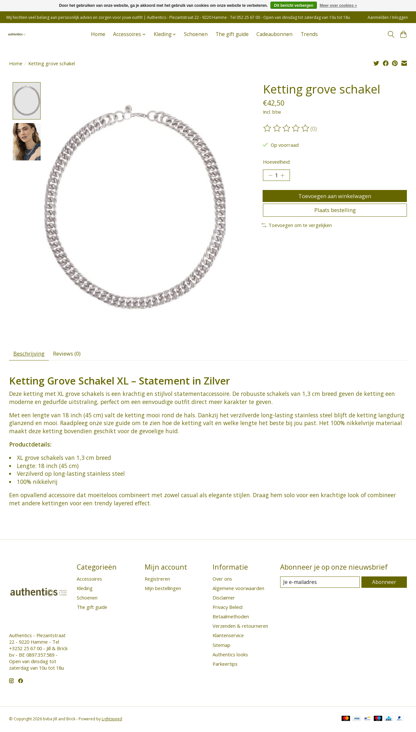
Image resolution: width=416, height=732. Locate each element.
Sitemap (221, 646)
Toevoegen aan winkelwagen (334, 198)
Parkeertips (225, 666)
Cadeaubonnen (274, 34)
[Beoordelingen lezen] (286, 128)
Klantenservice (228, 637)
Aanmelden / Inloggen (388, 17)
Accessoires (89, 580)
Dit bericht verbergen (293, 5)
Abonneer (384, 584)
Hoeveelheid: (277, 161)
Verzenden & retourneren (240, 628)
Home (98, 34)
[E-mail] (320, 584)
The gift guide (232, 34)
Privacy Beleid (227, 609)
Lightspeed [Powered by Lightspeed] (112, 721)
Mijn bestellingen (163, 590)
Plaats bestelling (335, 215)
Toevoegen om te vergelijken (297, 231)
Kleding (85, 590)
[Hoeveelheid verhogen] (284, 176)
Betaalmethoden (231, 618)
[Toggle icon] (391, 34)
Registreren (157, 580)
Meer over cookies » (338, 5)
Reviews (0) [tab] (71, 355)
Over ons (222, 580)
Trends (309, 34)
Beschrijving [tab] (30, 355)
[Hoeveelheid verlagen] (270, 176)
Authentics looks (230, 656)
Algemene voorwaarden (238, 590)
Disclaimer (224, 599)
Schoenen (196, 34)
